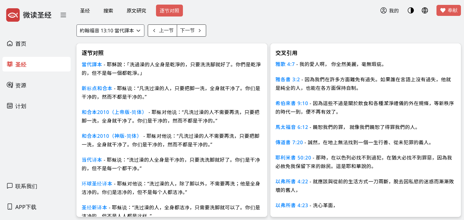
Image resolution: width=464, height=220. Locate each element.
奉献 (449, 10)
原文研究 (136, 10)
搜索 (108, 10)
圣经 (85, 10)
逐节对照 (169, 10)
